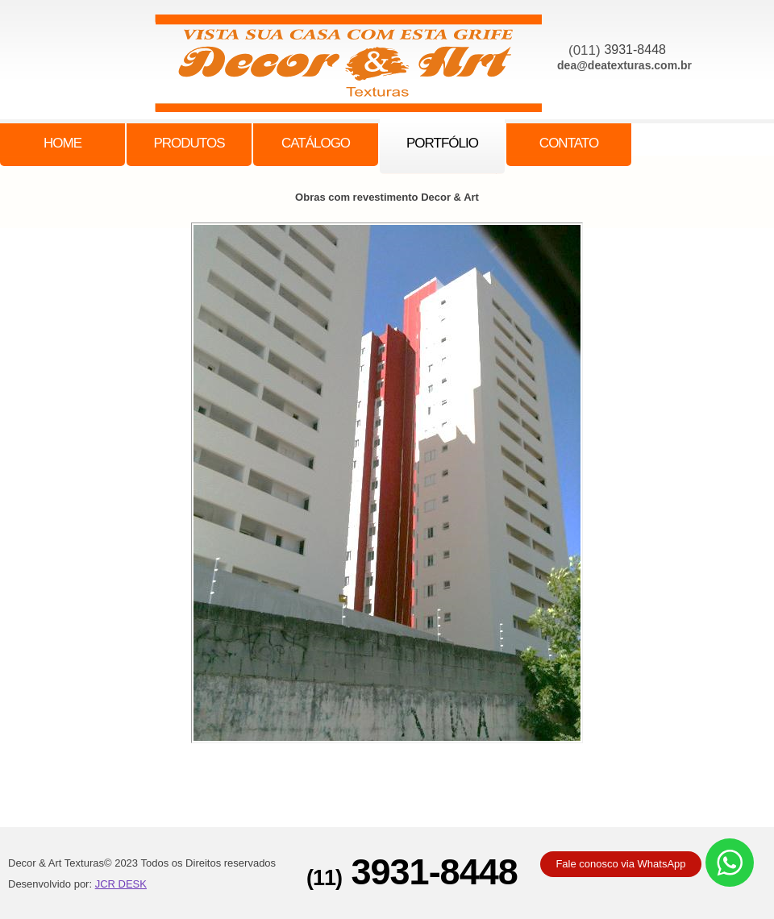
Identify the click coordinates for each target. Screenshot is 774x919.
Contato (568, 143)
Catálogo (315, 143)
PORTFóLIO (442, 143)
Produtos (188, 143)
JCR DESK (121, 884)
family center (356, 67)
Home (62, 143)
